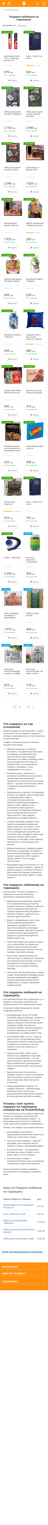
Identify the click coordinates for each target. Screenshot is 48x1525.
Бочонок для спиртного (9, 503)
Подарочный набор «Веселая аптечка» (12, 391)
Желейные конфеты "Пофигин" (34, 280)
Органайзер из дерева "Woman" (11, 224)
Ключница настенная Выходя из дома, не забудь (12, 671)
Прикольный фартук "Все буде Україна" (13, 280)
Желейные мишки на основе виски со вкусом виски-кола (12, 448)
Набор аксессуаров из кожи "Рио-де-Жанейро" (34, 114)
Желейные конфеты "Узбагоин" (12, 336)
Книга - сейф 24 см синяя (34, 503)
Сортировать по (9, 25)
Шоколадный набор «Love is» (34, 447)
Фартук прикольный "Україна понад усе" (35, 224)
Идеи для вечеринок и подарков (22, 1251)
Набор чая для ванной (32, 614)
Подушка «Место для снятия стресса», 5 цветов (34, 337)
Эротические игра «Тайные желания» (34, 391)
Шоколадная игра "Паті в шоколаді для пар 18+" (12, 58)
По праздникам (11, 10)
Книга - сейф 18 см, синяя (14, 1214)
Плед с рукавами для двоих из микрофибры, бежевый (11, 616)
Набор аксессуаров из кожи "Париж (18, 1238)
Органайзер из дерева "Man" (32, 168)
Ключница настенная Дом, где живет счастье (34, 671)
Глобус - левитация (12, 557)
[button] (38, 3)
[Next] (33, 707)
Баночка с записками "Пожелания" (31, 559)
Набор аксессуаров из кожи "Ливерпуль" (13, 113)
